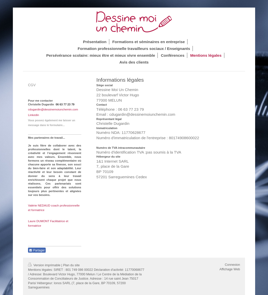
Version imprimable (44, 265)
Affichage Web (230, 269)
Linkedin (33, 114)
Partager (37, 250)
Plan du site (71, 265)
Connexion (232, 265)
